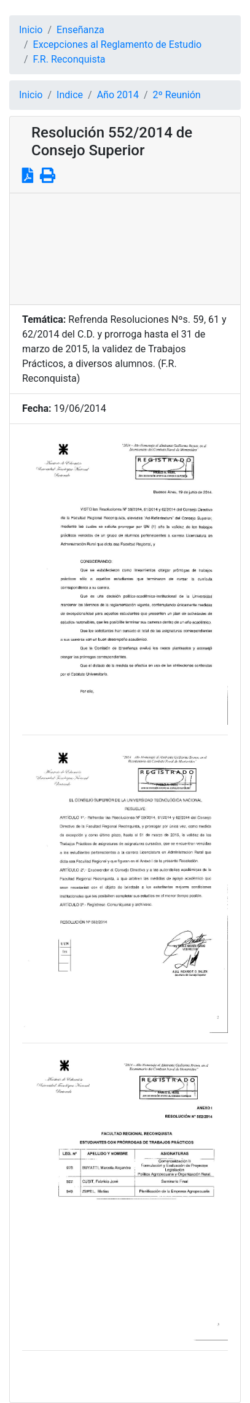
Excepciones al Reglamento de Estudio (117, 44)
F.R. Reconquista (69, 59)
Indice (70, 95)
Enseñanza (80, 30)
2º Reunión (177, 95)
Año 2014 (118, 95)
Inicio (30, 30)
